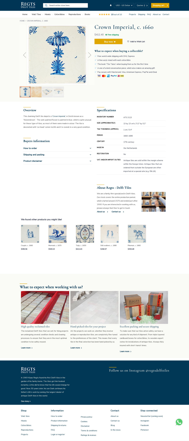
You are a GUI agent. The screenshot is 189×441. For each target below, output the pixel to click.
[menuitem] (25, 14)
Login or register (58, 434)
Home (22, 21)
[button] (124, 5)
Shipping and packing (33, 154)
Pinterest (145, 430)
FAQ (149, 14)
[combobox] (65, 5)
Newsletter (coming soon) (152, 416)
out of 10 (110, 14)
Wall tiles (25, 416)
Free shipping (113, 34)
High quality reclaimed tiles (35, 326)
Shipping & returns (58, 425)
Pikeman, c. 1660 (134, 245)
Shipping (141, 14)
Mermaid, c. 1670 (54, 245)
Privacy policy (86, 417)
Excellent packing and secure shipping (139, 326)
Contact (166, 14)
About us (157, 14)
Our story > (26, 401)
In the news (116, 430)
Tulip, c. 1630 (81, 245)
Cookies (84, 421)
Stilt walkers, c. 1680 (108, 245)
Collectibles (26, 425)
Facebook (145, 425)
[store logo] (28, 5)
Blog (113, 425)
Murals (24, 420)
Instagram (145, 420)
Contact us (116, 211)
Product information (59, 420)
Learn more (26, 348)
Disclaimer (85, 426)
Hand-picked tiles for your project (88, 326)
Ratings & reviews (88, 435)
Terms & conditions (89, 430)
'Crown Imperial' (59, 116)
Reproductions (27, 430)
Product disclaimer (32, 161)
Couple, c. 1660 (27, 245)
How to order (30, 148)
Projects (132, 14)
